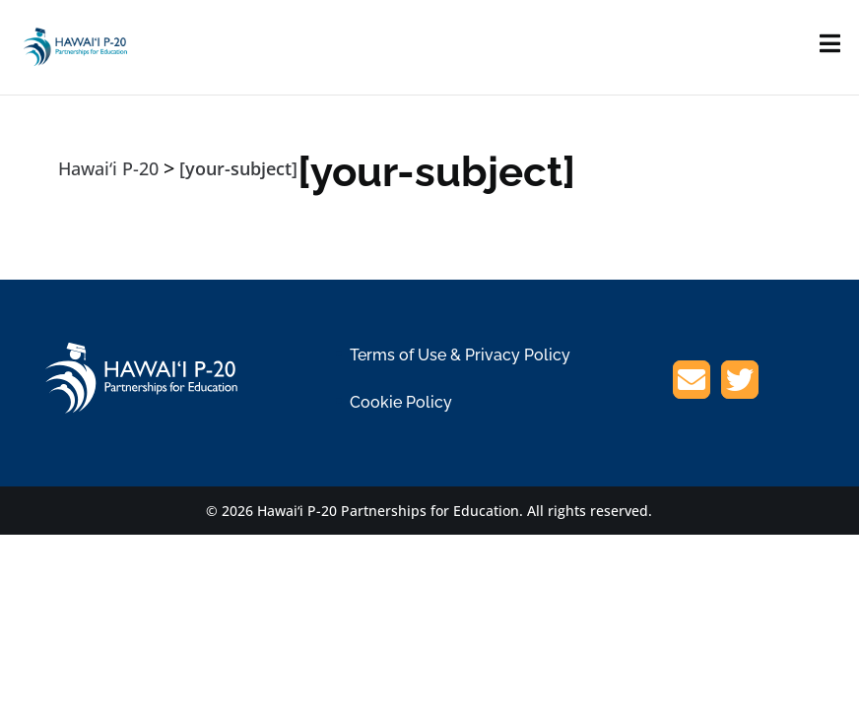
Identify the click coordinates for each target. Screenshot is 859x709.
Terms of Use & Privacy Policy (460, 355)
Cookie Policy (401, 402)
